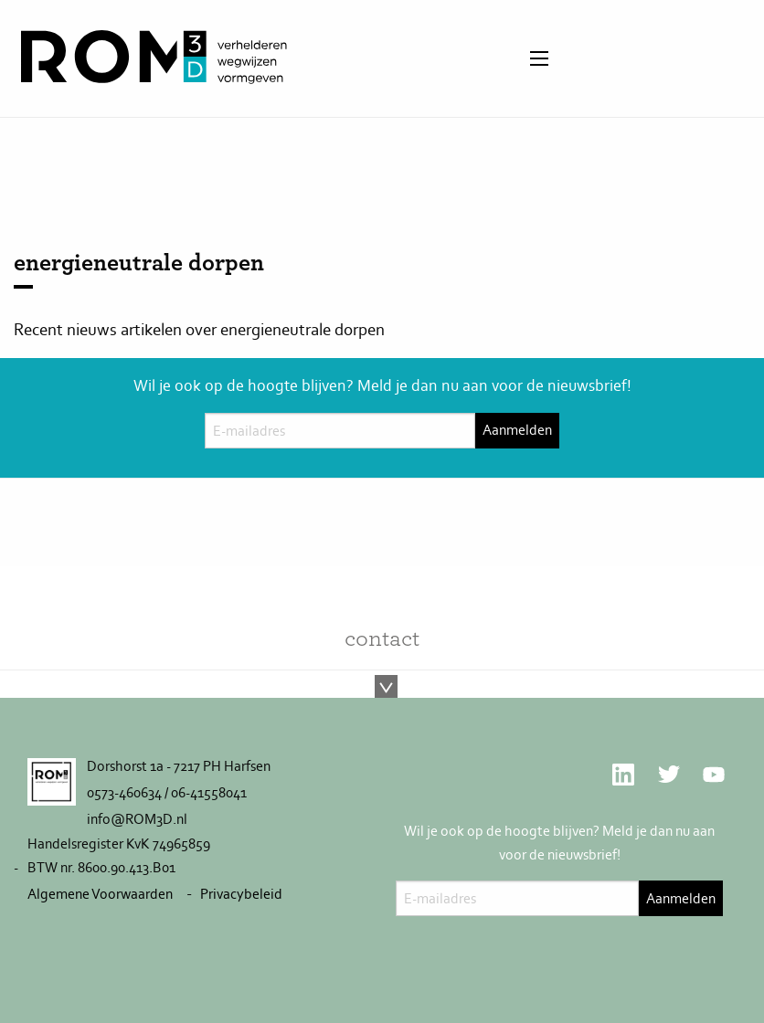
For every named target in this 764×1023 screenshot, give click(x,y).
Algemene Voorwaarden (100, 893)
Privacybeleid (241, 893)
